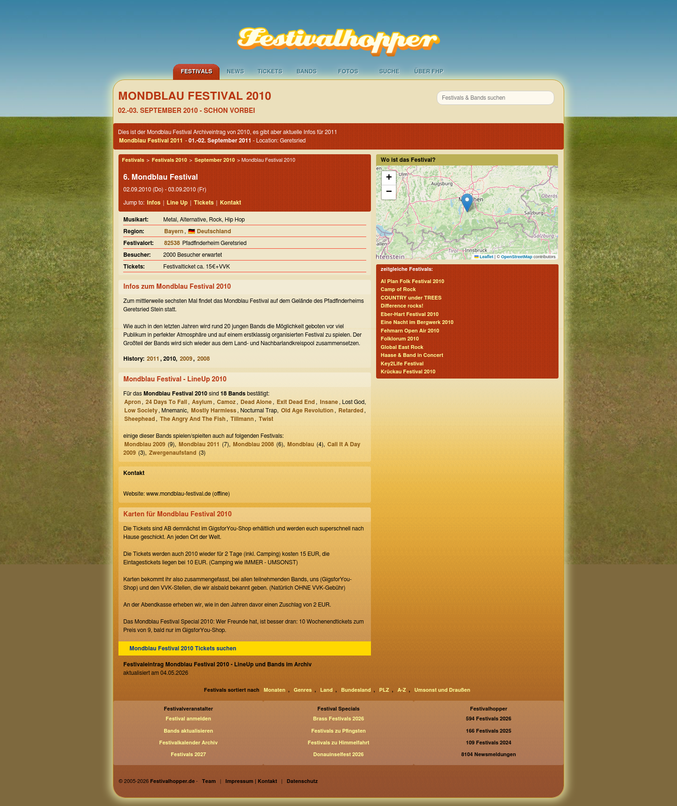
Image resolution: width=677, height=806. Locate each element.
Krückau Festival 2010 (408, 371)
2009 (186, 359)
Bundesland (355, 690)
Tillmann (242, 419)
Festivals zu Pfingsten (338, 731)
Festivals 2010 (169, 160)
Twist (266, 419)
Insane (329, 402)
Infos (153, 202)
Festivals (196, 71)
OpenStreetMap (517, 256)
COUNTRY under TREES (411, 297)
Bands (307, 71)
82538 (172, 243)
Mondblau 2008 (253, 444)
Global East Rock (402, 347)
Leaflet (484, 256)
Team (209, 781)
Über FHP (428, 71)
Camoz (226, 402)
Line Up (177, 202)
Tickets (270, 71)
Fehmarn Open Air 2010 (410, 330)
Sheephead (139, 419)
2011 (153, 359)
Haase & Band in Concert (412, 355)
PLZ (384, 690)
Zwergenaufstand (173, 453)
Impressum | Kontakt (251, 781)
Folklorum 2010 (400, 338)
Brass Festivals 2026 (338, 718)
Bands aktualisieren (188, 731)
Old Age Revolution (307, 410)
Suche (389, 71)
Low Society (140, 410)
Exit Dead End (295, 402)
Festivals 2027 (188, 754)
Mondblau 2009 (144, 444)
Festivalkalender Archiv (188, 742)
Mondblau (300, 444)
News (235, 71)
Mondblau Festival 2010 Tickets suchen (182, 648)
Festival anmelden (188, 718)
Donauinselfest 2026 (338, 754)
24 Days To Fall (166, 402)
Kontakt (230, 202)
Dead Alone (256, 402)
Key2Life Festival (402, 363)
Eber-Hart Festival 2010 (410, 314)
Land (326, 690)
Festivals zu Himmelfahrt (338, 742)
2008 (203, 359)
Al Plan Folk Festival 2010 (412, 281)
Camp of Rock (398, 289)
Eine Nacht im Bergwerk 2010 (417, 322)
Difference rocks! (402, 305)
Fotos (348, 71)
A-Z (401, 690)
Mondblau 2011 (199, 444)
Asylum (202, 402)
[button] (467, 203)
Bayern (173, 231)
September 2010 (215, 160)
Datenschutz (302, 781)
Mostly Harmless (213, 410)
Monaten (274, 690)
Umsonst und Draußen (442, 690)
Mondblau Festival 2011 (151, 140)
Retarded (350, 410)
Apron (132, 402)
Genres (303, 690)
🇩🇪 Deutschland (209, 231)
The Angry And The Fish (193, 419)
